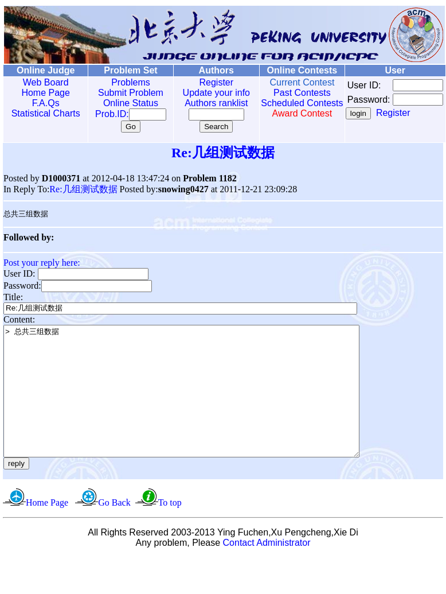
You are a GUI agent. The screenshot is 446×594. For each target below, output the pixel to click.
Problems (122, 82)
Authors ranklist (204, 103)
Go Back (114, 529)
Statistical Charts (43, 113)
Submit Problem (122, 93)
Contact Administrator (267, 569)
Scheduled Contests (285, 108)
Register (204, 82)
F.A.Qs (43, 103)
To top (170, 529)
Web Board (43, 82)
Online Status (122, 103)
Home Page (43, 93)
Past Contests (285, 93)
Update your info (203, 93)
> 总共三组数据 (202, 404)
